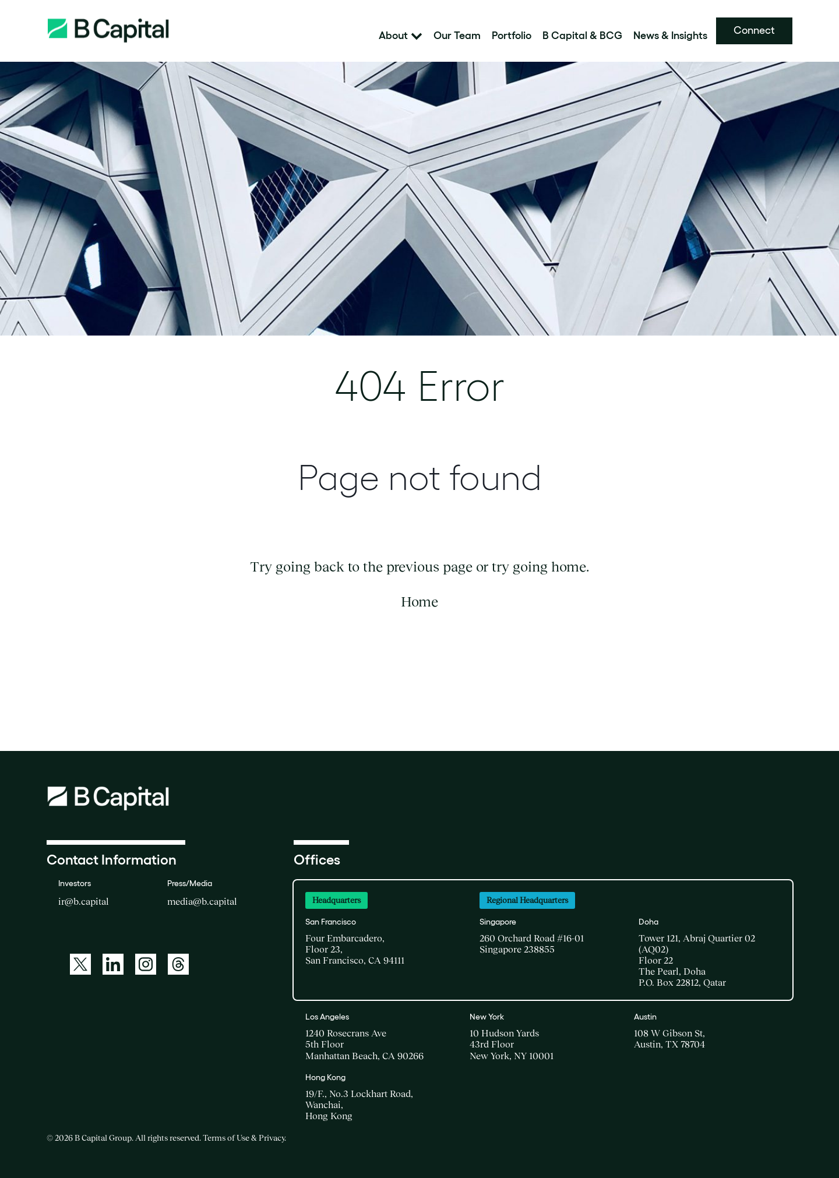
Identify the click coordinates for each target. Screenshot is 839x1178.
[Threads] (178, 964)
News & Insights (670, 35)
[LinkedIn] (113, 964)
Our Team (457, 35)
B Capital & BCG (582, 35)
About (400, 35)
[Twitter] (80, 964)
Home (419, 601)
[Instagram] (145, 964)
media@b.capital (202, 901)
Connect (754, 30)
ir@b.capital (83, 901)
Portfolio (511, 35)
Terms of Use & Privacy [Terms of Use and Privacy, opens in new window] (243, 1137)
